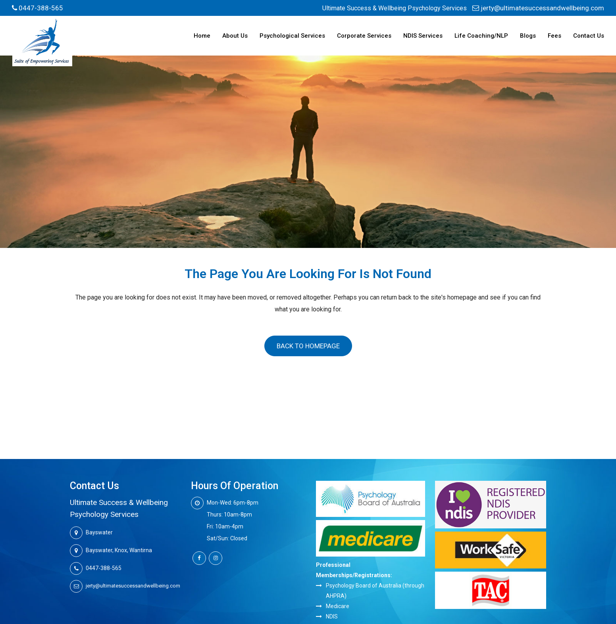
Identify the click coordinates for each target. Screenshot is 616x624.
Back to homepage (308, 346)
